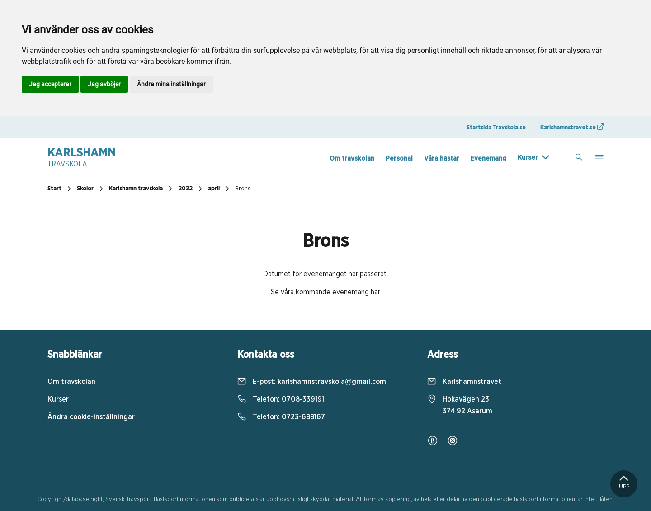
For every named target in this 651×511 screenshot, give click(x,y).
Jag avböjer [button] (104, 84)
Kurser (528, 157)
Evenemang (488, 158)
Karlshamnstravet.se (572, 127)
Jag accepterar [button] (50, 84)
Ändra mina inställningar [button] (171, 84)
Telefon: (280, 399)
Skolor (91, 189)
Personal (399, 158)
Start (60, 189)
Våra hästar (441, 158)
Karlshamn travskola (142, 189)
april (219, 189)
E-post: (311, 382)
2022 (191, 189)
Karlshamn (81, 158)
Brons (242, 189)
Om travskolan (352, 158)
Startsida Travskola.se (496, 128)
